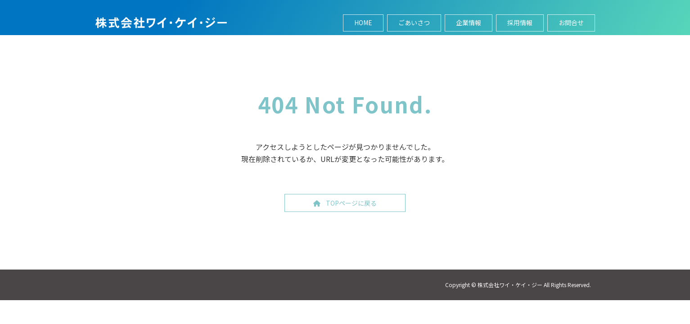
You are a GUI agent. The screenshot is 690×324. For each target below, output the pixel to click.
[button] (345, 203)
